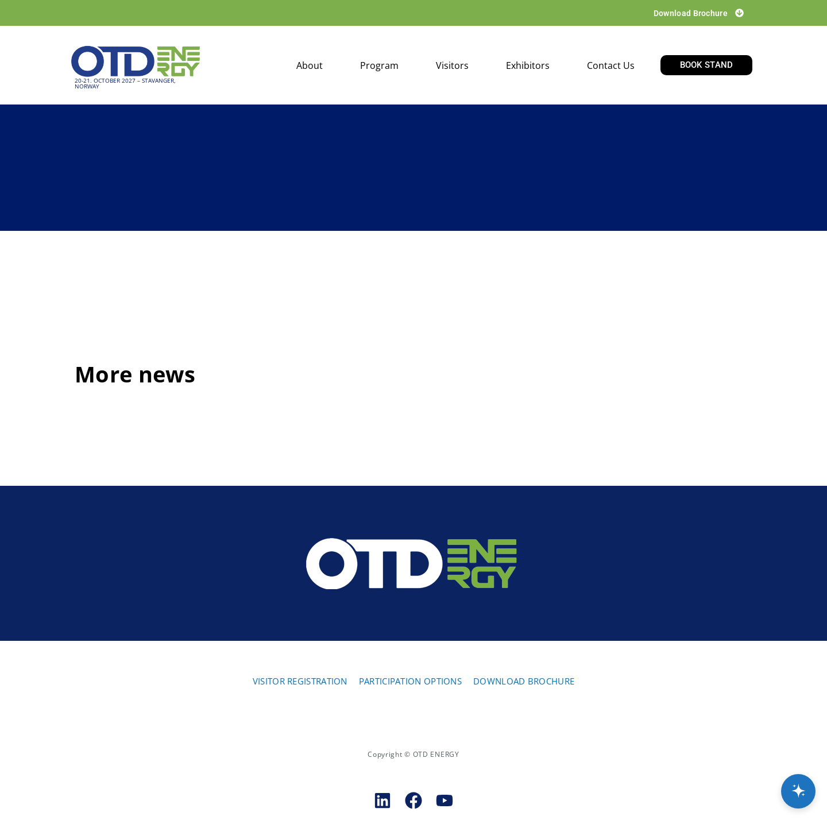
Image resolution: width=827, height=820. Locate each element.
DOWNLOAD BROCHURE (523, 681)
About (309, 65)
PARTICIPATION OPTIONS (410, 681)
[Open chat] (798, 791)
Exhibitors (528, 65)
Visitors (452, 65)
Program (379, 65)
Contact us (611, 65)
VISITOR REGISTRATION (300, 681)
